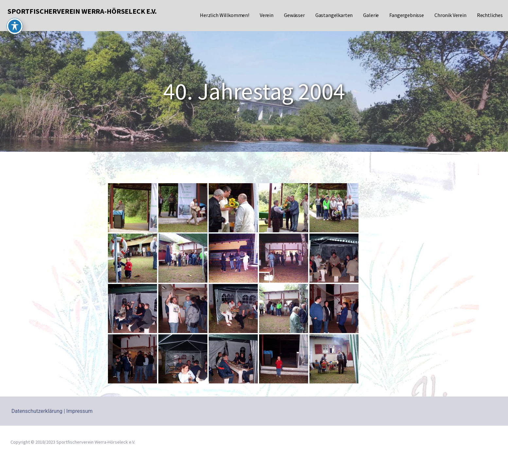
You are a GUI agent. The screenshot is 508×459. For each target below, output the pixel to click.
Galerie (371, 15)
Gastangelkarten (334, 15)
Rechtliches (490, 15)
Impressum (79, 411)
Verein (266, 15)
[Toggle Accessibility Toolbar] (15, 15)
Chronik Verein (450, 15)
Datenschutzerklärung (36, 411)
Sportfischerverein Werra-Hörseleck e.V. (82, 11)
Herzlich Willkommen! (224, 15)
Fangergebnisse (406, 15)
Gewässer (294, 15)
